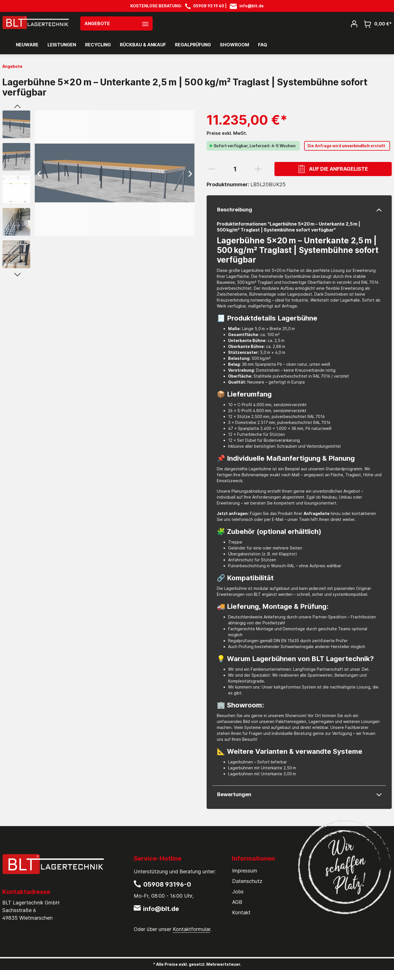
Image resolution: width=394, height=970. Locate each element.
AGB (237, 902)
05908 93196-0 (167, 884)
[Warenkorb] (376, 23)
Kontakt (241, 912)
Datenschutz (247, 881)
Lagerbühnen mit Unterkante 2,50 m (262, 767)
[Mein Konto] (354, 23)
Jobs (238, 892)
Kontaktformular (191, 929)
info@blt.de (251, 5)
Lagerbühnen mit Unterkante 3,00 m (262, 773)
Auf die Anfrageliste (333, 169)
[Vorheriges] (39, 173)
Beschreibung (234, 210)
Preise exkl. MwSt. (227, 133)
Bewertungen (234, 794)
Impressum (244, 871)
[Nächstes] (190, 173)
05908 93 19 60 (208, 5)
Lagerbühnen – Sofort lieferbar (257, 761)
